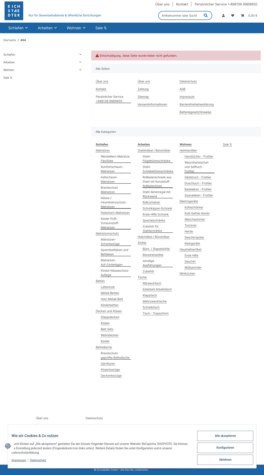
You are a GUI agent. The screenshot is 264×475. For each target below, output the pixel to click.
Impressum (22, 462)
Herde (189, 231)
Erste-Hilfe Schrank (156, 214)
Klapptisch (150, 295)
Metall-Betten (110, 293)
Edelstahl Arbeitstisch (157, 289)
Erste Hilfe (191, 255)
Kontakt (182, 4)
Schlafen (9, 54)
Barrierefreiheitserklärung (197, 104)
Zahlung (143, 89)
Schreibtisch (151, 307)
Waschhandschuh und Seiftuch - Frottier (196, 167)
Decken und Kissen (109, 311)
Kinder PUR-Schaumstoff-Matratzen (110, 223)
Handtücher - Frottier (199, 156)
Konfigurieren (222, 449)
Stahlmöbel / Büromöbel (154, 150)
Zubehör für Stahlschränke (152, 228)
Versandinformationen (152, 104)
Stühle (142, 242)
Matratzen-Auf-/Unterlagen (112, 262)
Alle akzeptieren (222, 438)
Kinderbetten (109, 305)
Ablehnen (222, 460)
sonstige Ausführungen (152, 263)
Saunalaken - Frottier (199, 195)
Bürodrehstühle (153, 254)
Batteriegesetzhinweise (195, 112)
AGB (182, 89)
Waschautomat (195, 219)
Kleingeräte (192, 243)
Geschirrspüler (194, 237)
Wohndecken (109, 335)
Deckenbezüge (111, 375)
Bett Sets (107, 329)
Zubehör (148, 271)
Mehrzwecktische (155, 301)
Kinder (105, 341)
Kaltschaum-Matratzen (109, 179)
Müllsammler (193, 267)
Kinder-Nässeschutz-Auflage (115, 273)
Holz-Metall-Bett (112, 299)
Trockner (191, 225)
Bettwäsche (104, 347)
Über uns (162, 4)
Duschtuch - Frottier (198, 183)
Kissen (105, 323)
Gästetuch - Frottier (198, 177)
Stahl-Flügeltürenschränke (156, 158)
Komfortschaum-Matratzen (112, 169)
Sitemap (143, 96)
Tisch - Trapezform (156, 313)
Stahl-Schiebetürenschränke (158, 169)
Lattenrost (108, 287)
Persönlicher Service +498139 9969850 (226, 4)
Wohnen (8, 70)
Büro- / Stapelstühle (156, 248)
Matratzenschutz (107, 233)
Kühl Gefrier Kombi (197, 213)
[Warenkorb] (249, 15)
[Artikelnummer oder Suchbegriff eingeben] (179, 15)
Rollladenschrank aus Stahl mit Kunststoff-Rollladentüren (157, 181)
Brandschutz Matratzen (109, 190)
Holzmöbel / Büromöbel (153, 236)
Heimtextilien (188, 150)
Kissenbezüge (110, 369)
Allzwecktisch (152, 283)
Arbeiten (9, 62)
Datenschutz (41, 462)
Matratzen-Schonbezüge (110, 241)
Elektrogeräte (189, 201)
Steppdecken (110, 317)
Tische (142, 277)
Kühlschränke (194, 207)
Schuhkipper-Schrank (157, 208)
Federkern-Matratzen (115, 212)
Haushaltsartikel (190, 249)
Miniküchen (187, 273)
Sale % (227, 144)
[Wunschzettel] (232, 15)
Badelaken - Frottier (198, 189)
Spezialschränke (154, 220)
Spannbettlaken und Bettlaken (114, 252)
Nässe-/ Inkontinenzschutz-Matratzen (114, 202)
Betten (100, 281)
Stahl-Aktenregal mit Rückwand (156, 194)
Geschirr (190, 261)
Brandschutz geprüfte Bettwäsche (115, 355)
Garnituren (108, 363)
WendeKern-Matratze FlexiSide (115, 158)
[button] (223, 15)
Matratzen (103, 150)
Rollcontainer (151, 202)
